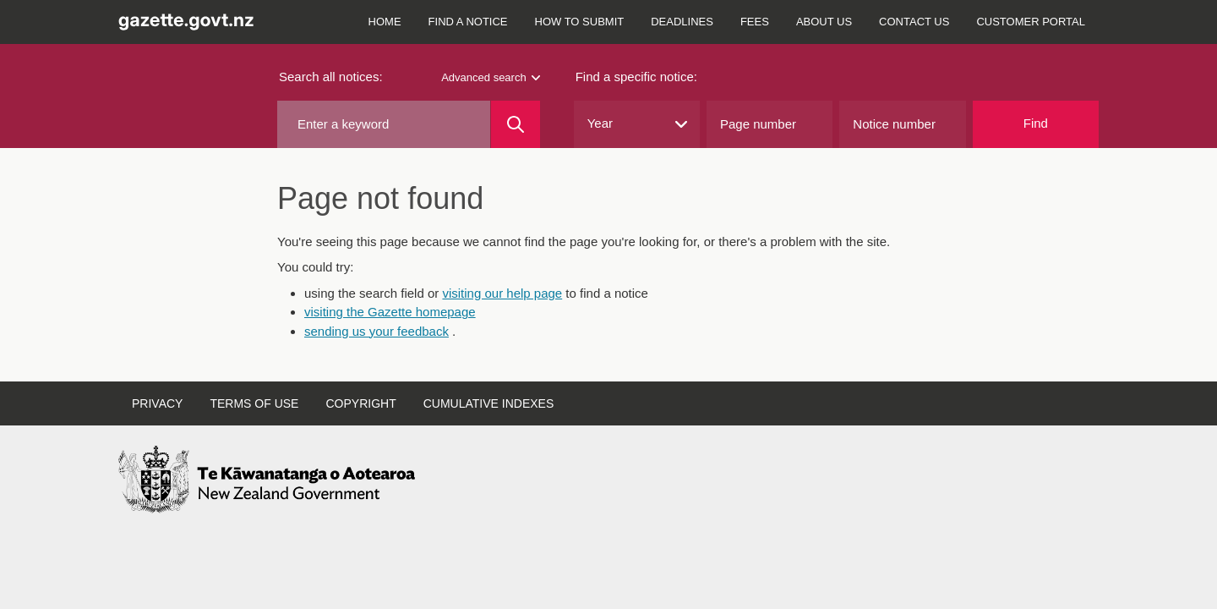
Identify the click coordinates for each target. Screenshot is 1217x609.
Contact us (914, 21)
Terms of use (254, 403)
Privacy (157, 403)
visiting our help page (502, 293)
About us (824, 21)
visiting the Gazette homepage (390, 311)
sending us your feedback (376, 331)
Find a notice (468, 21)
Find (1035, 123)
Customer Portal (1030, 21)
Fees (754, 21)
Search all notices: (331, 76)
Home (384, 21)
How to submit (580, 21)
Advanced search (490, 77)
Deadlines (682, 21)
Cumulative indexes (488, 403)
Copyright (360, 403)
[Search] (515, 124)
